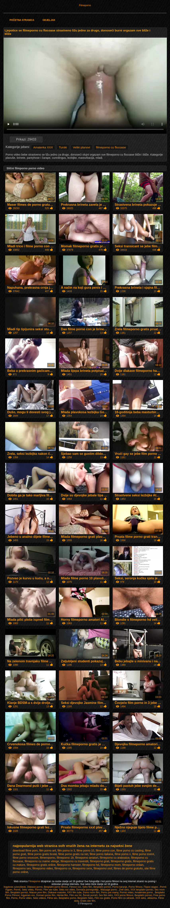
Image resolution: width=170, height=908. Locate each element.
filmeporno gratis (121, 861)
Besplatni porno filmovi (56, 887)
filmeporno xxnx (82, 868)
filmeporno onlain (133, 864)
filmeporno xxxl (103, 868)
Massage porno (109, 889)
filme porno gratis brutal (42, 854)
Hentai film (62, 895)
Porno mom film (91, 892)
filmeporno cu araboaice (114, 857)
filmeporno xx (62, 868)
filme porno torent (143, 854)
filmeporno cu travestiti (75, 861)
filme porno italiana (101, 854)
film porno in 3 (66, 850)
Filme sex (52, 898)
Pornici (38, 889)
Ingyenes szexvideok (15, 887)
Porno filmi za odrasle (122, 898)
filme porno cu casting (130, 850)
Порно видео (151, 887)
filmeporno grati (99, 861)
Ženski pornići (90, 895)
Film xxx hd (75, 895)
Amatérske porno (144, 892)
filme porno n (123, 854)
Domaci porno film (46, 895)
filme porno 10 (85, 850)
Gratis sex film (87, 900)
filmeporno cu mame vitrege (42, 861)
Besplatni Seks (85, 898)
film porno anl (47, 850)
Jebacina (152, 898)
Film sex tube (51, 889)
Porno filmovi (135, 887)
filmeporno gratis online (41, 864)
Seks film (87, 887)
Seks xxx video (67, 889)
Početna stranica (22, 20)
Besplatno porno (67, 898)
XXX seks (140, 898)
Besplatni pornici (19, 892)
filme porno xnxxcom (25, 857)
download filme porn (25, 850)
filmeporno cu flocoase (111, 147)
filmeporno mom (111, 864)
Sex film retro (106, 895)
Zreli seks (124, 889)
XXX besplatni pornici (141, 889)
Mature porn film (38, 892)
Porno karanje (119, 887)
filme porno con (105, 850)
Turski (63, 147)
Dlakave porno (34, 887)
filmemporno (47, 857)
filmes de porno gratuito (128, 868)
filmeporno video (42, 868)
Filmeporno (85, 5)
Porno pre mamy (109, 892)
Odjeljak (49, 20)
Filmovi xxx (75, 887)
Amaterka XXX (43, 147)
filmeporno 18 (65, 857)
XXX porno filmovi (123, 895)
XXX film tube (74, 892)
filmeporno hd (90, 864)
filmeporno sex (22, 868)
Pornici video (127, 892)
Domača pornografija (87, 889)
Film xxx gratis (102, 898)
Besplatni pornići (102, 887)
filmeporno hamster (69, 864)
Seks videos (39, 898)
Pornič (17, 889)
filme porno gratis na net (73, 854)
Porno (14, 898)
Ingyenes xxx (28, 895)
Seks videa (28, 889)
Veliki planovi (81, 147)
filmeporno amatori (86, 857)
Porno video (25, 898)
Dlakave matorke (57, 892)
